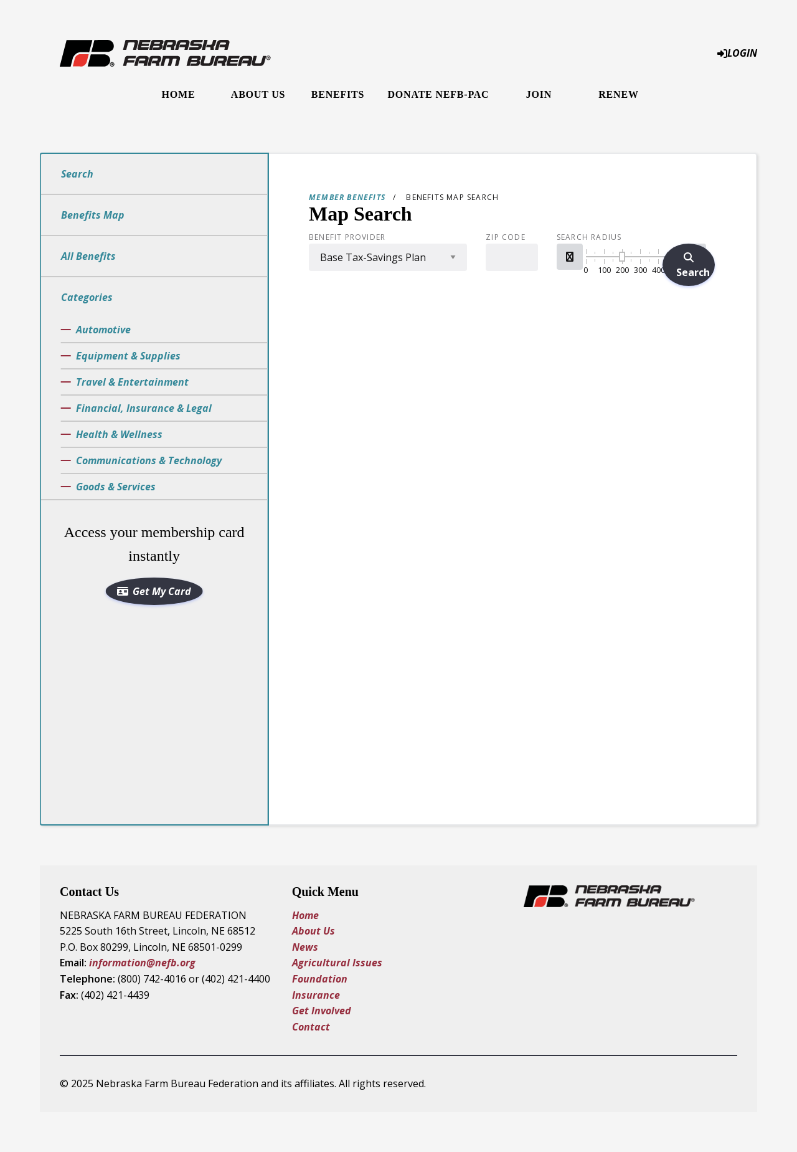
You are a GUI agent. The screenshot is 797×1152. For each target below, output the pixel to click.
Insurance (316, 995)
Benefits (338, 94)
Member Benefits (347, 197)
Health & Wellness (119, 434)
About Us (258, 94)
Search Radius (589, 237)
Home (179, 94)
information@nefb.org (142, 962)
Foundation (319, 979)
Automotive (103, 329)
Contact (311, 1027)
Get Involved (321, 1010)
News (305, 947)
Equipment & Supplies (128, 356)
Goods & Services (116, 486)
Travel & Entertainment (132, 382)
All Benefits (88, 256)
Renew (618, 94)
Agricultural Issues (338, 962)
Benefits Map (93, 215)
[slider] (622, 257)
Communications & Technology (149, 460)
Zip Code (506, 237)
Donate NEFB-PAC (438, 94)
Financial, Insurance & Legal (144, 408)
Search (77, 174)
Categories (87, 297)
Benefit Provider (347, 237)
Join (539, 94)
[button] (570, 257)
